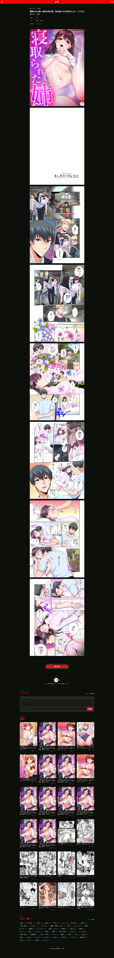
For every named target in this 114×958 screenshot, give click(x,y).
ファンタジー (42, 928)
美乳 (31, 931)
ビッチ (31, 940)
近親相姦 (34, 934)
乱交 (23, 937)
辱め (55, 931)
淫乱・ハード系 (54, 928)
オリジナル (79, 926)
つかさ (37, 17)
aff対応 (37, 20)
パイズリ (39, 931)
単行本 (48, 923)
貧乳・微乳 (25, 934)
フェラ (66, 923)
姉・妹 (74, 928)
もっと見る (91, 919)
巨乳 (40, 923)
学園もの (65, 928)
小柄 (23, 940)
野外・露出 (64, 931)
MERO (57, 2)
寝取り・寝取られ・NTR (58, 926)
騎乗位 (32, 928)
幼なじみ (86, 934)
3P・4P (24, 928)
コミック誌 (84, 931)
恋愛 (48, 931)
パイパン (75, 937)
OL (78, 934)
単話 (42, 20)
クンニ (56, 934)
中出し (57, 923)
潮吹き (83, 928)
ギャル (31, 937)
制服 (88, 926)
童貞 (38, 940)
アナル (24, 931)
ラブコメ (47, 940)
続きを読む (57, 666)
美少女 (84, 923)
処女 (70, 926)
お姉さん (65, 937)
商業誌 (39, 8)
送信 (90, 708)
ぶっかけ (74, 931)
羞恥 (63, 934)
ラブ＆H (45, 926)
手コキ (49, 937)
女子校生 (75, 923)
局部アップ (85, 937)
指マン (57, 937)
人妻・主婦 (25, 926)
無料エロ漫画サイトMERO (59, 948)
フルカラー (36, 926)
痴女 (71, 934)
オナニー (39, 937)
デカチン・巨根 (45, 934)
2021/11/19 (39, 23)
